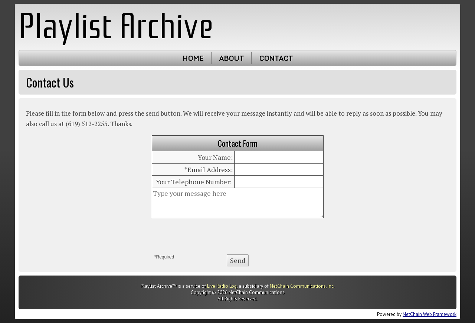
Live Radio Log (222, 286)
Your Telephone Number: (194, 181)
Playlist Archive (116, 26)
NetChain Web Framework (429, 314)
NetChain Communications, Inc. (302, 286)
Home (193, 58)
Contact (276, 58)
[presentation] (237, 236)
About (231, 58)
